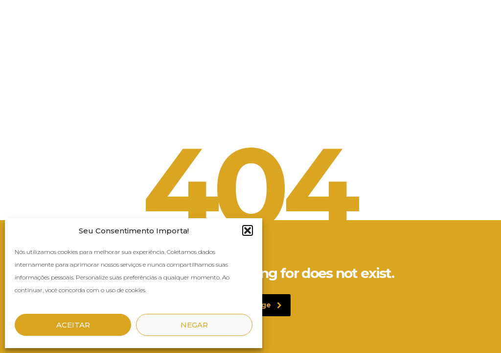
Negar (194, 324)
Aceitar (73, 324)
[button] (247, 230)
